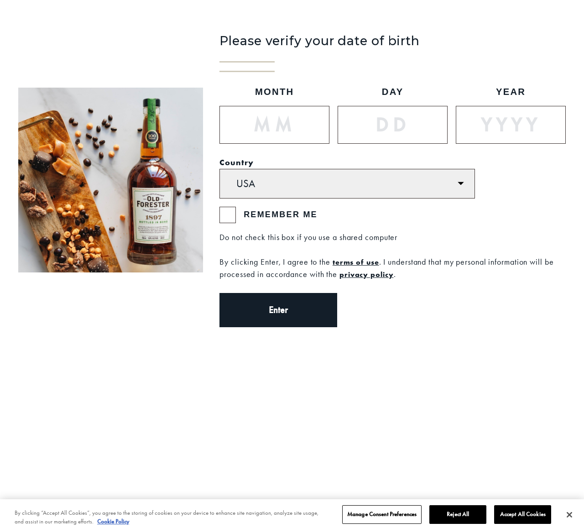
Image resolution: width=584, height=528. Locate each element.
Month (274, 92)
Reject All (458, 517)
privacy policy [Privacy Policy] (366, 274)
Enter (278, 309)
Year (511, 92)
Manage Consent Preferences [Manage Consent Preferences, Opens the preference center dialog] (382, 517)
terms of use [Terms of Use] (356, 262)
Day (393, 92)
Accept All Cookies (523, 517)
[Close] (569, 517)
